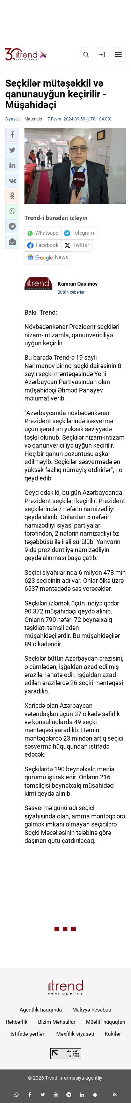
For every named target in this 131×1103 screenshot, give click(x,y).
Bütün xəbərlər (71, 292)
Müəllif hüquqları (105, 1022)
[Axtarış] (86, 54)
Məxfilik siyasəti (75, 1034)
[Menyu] (118, 54)
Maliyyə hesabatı (91, 1010)
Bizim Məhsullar (56, 1022)
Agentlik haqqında (41, 1010)
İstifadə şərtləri (28, 1034)
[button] (12, 134)
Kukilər (113, 1034)
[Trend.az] (26, 54)
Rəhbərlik (17, 1022)
